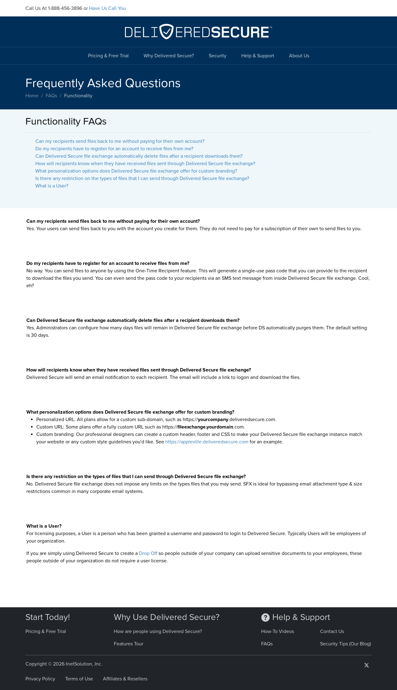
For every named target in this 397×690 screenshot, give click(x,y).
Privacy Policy (40, 679)
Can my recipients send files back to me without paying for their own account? (119, 141)
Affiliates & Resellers (125, 679)
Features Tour (128, 644)
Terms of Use (79, 679)
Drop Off (148, 553)
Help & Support (257, 56)
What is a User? (51, 186)
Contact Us (332, 631)
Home (31, 96)
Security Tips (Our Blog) (345, 644)
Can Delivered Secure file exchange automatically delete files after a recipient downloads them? (139, 156)
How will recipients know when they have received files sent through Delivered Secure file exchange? (145, 163)
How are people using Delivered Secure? (158, 631)
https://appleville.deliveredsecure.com (206, 442)
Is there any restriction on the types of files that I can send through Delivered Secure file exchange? (142, 178)
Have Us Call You (107, 8)
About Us (299, 56)
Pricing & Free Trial (108, 56)
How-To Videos (277, 631)
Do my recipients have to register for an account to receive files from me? (114, 149)
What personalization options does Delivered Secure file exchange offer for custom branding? (136, 171)
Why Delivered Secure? (169, 56)
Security (217, 56)
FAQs (51, 96)
